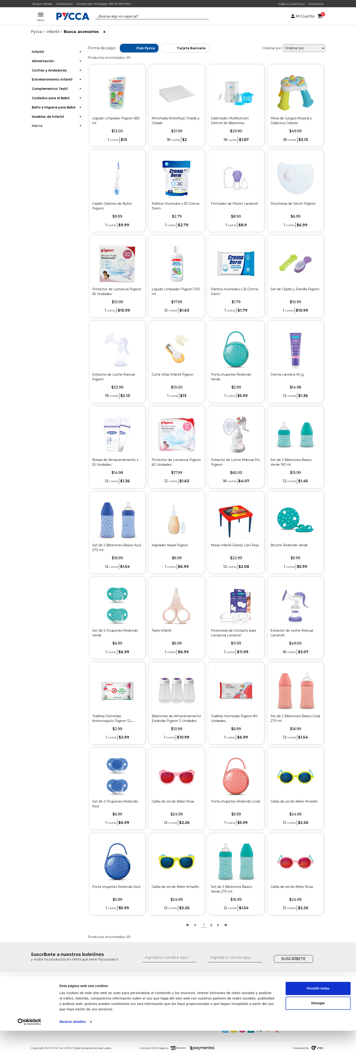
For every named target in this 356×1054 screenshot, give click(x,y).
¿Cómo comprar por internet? (171, 995)
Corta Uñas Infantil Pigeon (172, 374)
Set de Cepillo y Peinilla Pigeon (294, 289)
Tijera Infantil (161, 630)
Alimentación (43, 61)
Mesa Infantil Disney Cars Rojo (235, 545)
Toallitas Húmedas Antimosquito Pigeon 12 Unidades (111, 721)
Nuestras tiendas (87, 995)
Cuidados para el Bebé (50, 98)
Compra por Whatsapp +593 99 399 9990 (103, 3)
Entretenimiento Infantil (52, 79)
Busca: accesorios (81, 32)
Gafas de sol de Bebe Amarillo (294, 801)
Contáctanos (64, 3)
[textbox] (148, 16)
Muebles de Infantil (48, 117)
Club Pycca (315, 3)
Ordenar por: (272, 48)
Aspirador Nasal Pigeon (170, 545)
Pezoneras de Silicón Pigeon (293, 204)
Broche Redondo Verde (289, 545)
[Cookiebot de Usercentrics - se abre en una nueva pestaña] (29, 1045)
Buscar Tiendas (42, 3)
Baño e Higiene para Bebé (53, 107)
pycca (36, 32)
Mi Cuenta (302, 16)
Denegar (318, 1026)
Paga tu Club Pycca (291, 3)
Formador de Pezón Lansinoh (234, 204)
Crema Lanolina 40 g (287, 374)
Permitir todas (318, 1012)
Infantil (52, 32)
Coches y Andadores (49, 70)
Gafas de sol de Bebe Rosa (173, 801)
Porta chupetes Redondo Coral (235, 801)
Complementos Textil (50, 89)
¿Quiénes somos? (88, 990)
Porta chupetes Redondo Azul (116, 887)
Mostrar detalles (72, 1045)
